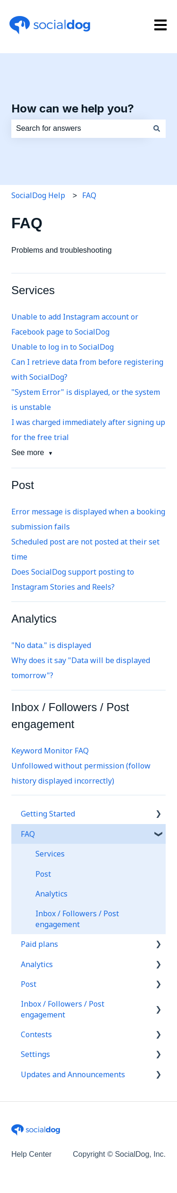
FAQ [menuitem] (28, 834)
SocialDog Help (38, 195)
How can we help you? (72, 108)
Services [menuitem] (50, 854)
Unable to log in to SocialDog (62, 347)
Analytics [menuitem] (51, 894)
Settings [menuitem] (35, 1054)
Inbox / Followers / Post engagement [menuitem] (77, 918)
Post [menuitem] (43, 874)
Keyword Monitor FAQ (50, 750)
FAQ (89, 195)
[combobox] (79, 128)
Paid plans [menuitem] (39, 944)
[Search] (157, 128)
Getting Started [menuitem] (48, 814)
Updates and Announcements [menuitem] (73, 1074)
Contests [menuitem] (36, 1034)
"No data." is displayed (51, 645)
